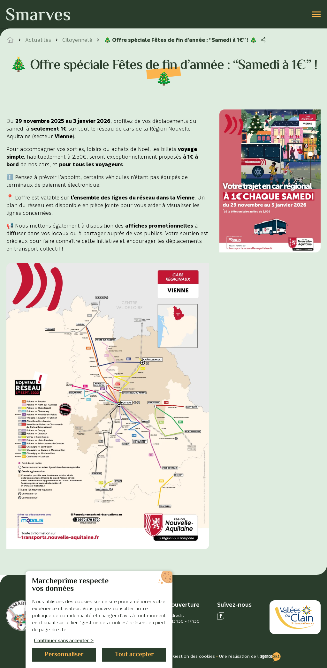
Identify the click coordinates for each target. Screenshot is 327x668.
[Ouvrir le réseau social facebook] (220, 615)
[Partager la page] (263, 40)
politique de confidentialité (62, 615)
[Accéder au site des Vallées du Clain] (295, 617)
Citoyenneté (77, 39)
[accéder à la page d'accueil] (10, 40)
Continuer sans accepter (61, 641)
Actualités (38, 39)
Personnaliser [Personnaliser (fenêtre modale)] (64, 655)
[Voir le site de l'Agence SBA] (270, 656)
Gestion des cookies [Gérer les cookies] (194, 656)
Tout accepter (134, 655)
